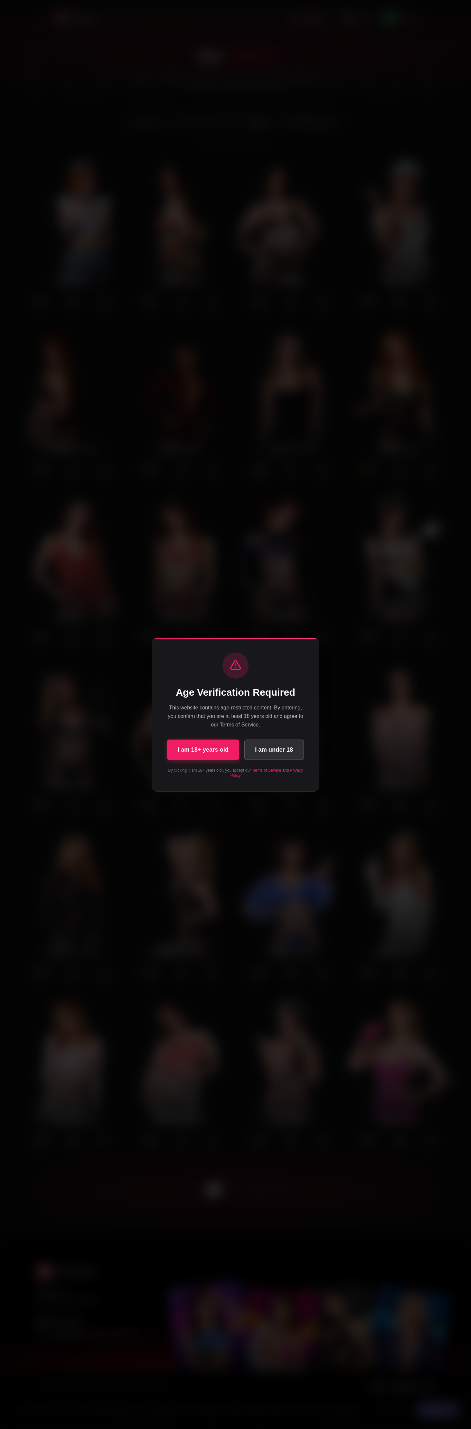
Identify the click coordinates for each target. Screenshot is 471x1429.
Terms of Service (266, 770)
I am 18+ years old (203, 749)
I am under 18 (274, 749)
